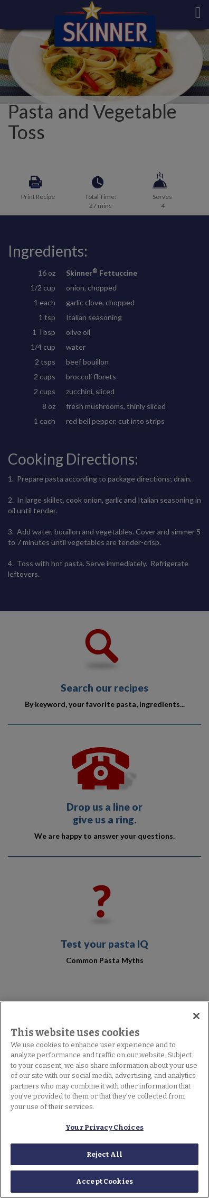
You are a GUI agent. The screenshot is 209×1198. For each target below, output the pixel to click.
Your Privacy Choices (104, 1127)
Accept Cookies (104, 1181)
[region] (104, 1099)
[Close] (196, 1016)
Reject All (104, 1154)
